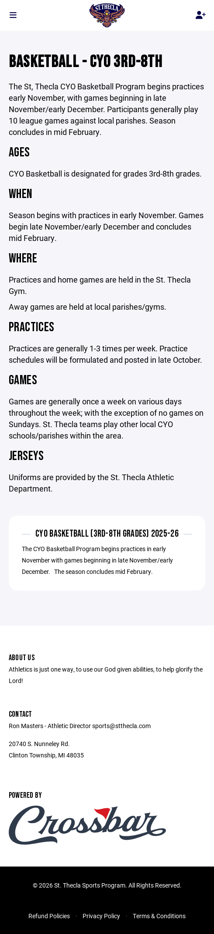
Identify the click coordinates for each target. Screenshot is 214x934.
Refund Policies (49, 916)
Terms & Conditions (159, 916)
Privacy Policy (101, 916)
